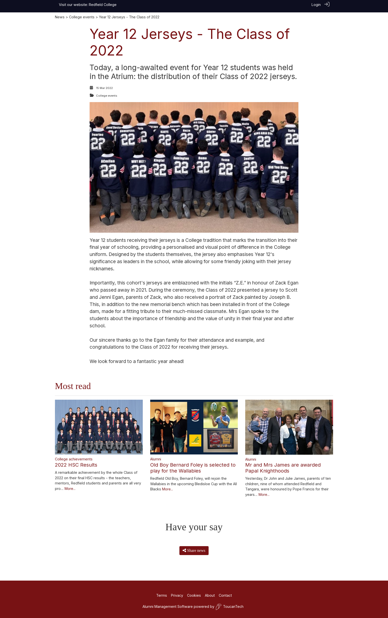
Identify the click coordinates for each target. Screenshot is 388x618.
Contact (225, 595)
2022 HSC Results (76, 465)
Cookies (194, 595)
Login (316, 4)
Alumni (155, 459)
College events (82, 17)
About (210, 595)
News (60, 17)
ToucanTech (229, 607)
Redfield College (103, 4)
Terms (161, 595)
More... (70, 488)
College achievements (74, 459)
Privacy (177, 595)
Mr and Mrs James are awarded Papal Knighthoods (283, 468)
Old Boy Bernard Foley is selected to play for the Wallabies (193, 468)
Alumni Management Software (168, 606)
